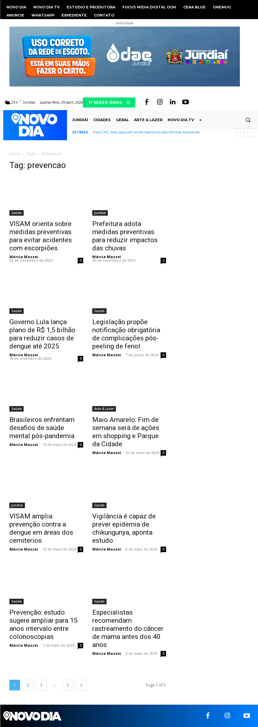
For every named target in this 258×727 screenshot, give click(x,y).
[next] (251, 132)
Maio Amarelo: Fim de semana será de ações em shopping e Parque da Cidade (125, 432)
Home (15, 153)
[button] (248, 120)
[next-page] (81, 685)
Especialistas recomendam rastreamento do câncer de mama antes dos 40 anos (127, 628)
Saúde (16, 212)
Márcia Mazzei (23, 256)
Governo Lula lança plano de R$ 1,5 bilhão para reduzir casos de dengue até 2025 (42, 334)
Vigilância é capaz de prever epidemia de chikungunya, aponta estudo (124, 528)
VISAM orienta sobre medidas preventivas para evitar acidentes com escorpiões (40, 236)
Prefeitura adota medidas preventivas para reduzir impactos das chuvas (125, 236)
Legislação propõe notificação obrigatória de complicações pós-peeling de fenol (126, 334)
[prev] (240, 132)
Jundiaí (100, 212)
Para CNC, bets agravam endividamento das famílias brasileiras (146, 132)
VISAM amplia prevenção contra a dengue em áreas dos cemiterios (41, 528)
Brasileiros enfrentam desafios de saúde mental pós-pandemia (41, 428)
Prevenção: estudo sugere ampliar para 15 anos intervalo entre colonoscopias (43, 624)
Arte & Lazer (104, 408)
